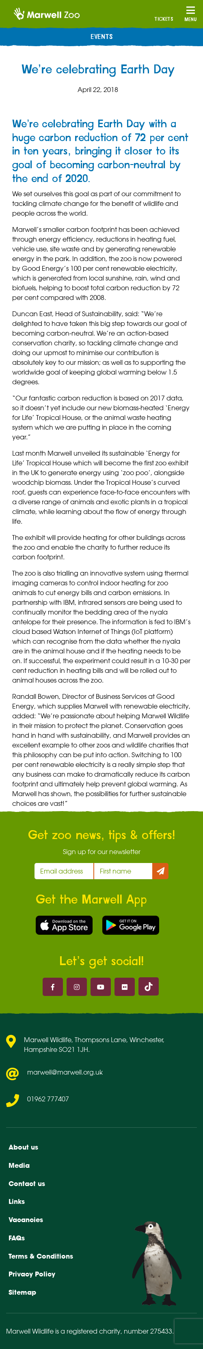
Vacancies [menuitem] (26, 1220)
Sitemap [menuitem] (22, 1292)
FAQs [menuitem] (17, 1238)
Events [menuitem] (102, 37)
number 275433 (148, 1331)
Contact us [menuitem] (27, 1184)
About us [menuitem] (23, 1147)
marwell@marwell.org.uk (65, 1072)
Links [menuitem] (17, 1201)
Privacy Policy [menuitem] (32, 1274)
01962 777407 (48, 1099)
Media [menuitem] (19, 1165)
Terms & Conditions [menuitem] (41, 1256)
